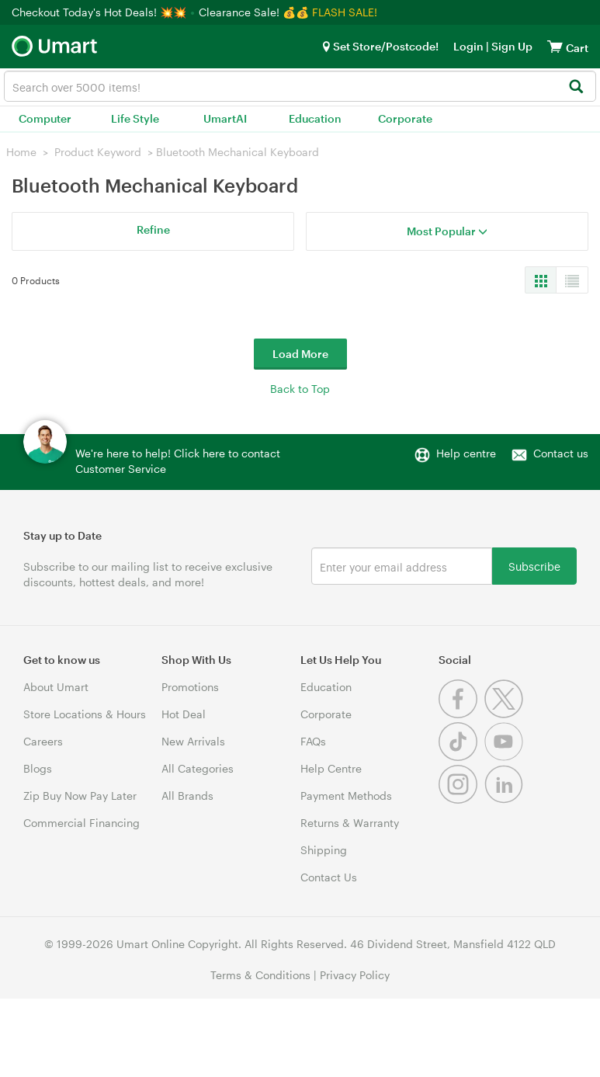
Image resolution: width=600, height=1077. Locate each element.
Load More (300, 353)
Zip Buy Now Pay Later (80, 795)
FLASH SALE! (344, 12)
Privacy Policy (355, 974)
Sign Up (510, 46)
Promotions (190, 686)
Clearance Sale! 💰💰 (254, 12)
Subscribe (534, 565)
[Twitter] (505, 714)
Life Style (135, 118)
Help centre (466, 453)
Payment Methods (346, 795)
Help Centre (331, 768)
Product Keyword (97, 151)
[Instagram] (461, 799)
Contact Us (328, 877)
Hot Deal (183, 714)
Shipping (323, 849)
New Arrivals (193, 741)
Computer (45, 118)
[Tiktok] (461, 756)
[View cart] (555, 46)
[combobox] (300, 86)
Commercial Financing (81, 822)
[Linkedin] (505, 799)
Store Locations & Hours (84, 714)
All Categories (197, 768)
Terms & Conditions (260, 974)
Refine (153, 229)
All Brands (187, 795)
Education (315, 118)
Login (468, 46)
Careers (43, 741)
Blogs (37, 768)
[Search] (575, 87)
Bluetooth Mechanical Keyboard (237, 151)
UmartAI (225, 118)
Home (21, 151)
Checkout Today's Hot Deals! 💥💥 (100, 12)
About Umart (55, 686)
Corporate (405, 118)
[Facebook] (461, 714)
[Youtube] (505, 756)
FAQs (313, 741)
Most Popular (447, 231)
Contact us (560, 453)
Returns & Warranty (349, 822)
